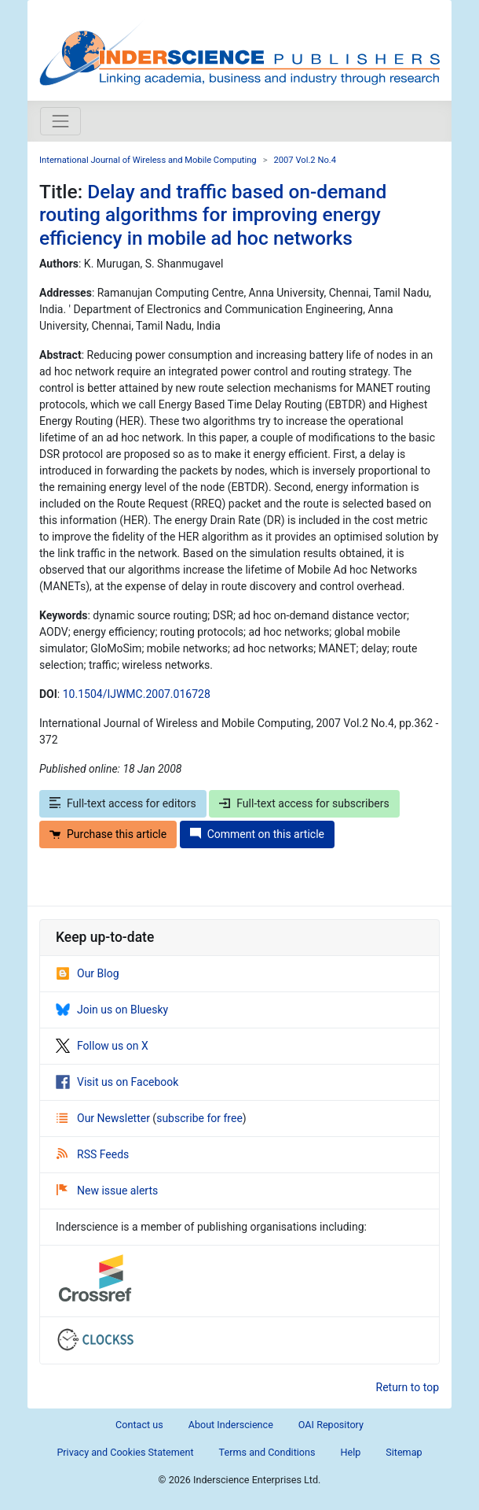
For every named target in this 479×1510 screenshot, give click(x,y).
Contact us (139, 1425)
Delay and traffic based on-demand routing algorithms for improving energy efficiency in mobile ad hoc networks (212, 214)
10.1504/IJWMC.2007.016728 (136, 694)
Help (350, 1452)
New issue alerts (107, 1190)
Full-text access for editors (122, 803)
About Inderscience (230, 1425)
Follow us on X (102, 1045)
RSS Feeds (93, 1154)
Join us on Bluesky (112, 1009)
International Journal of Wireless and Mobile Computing (148, 160)
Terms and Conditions (267, 1452)
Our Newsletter (104, 1118)
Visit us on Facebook (117, 1082)
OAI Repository (331, 1425)
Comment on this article (257, 834)
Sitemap (404, 1452)
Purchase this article (107, 834)
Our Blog (87, 973)
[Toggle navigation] (60, 121)
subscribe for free (199, 1118)
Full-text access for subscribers (304, 803)
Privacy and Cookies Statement (125, 1452)
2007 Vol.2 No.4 (305, 160)
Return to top (408, 1387)
